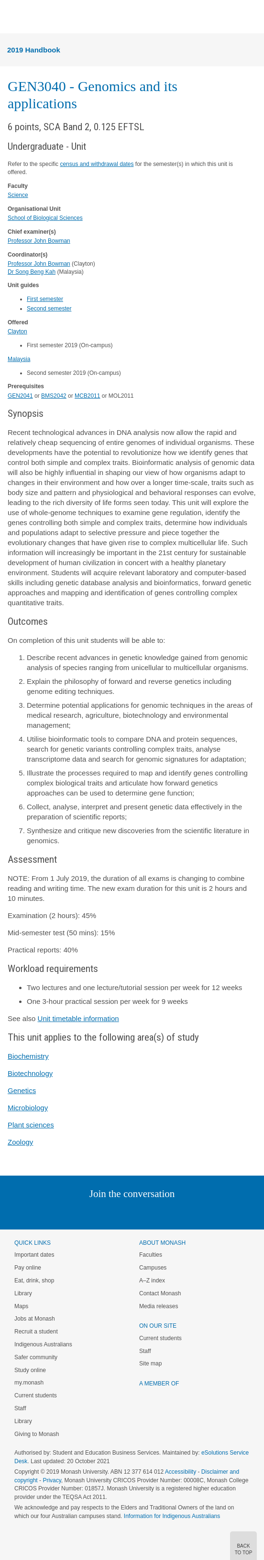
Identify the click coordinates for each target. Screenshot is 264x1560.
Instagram (64, 1213)
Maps (21, 1306)
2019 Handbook (33, 50)
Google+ (139, 1213)
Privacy (52, 1480)
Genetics (22, 1090)
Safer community (35, 1357)
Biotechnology (30, 1073)
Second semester (49, 308)
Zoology (20, 1142)
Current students (35, 1395)
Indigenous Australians (43, 1344)
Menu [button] (12, 17)
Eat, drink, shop (34, 1280)
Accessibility (180, 1471)
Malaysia (19, 359)
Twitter (104, 1213)
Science (18, 195)
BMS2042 (53, 396)
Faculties (150, 1254)
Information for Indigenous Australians (172, 1516)
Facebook (122, 1213)
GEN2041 (20, 396)
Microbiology (28, 1108)
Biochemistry (28, 1056)
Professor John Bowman (39, 241)
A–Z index (152, 1280)
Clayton (17, 331)
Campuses (152, 1267)
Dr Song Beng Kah (31, 272)
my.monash (29, 1382)
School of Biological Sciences (45, 218)
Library (23, 1293)
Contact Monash (160, 1293)
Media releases (158, 1306)
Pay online (27, 1267)
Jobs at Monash (34, 1318)
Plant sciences (31, 1125)
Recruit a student (36, 1331)
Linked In (84, 1213)
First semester (45, 299)
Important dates (34, 1254)
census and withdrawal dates (96, 164)
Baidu (198, 1213)
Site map (150, 1363)
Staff (20, 1408)
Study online (30, 1370)
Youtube (178, 1213)
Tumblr (159, 1213)
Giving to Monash (36, 1434)
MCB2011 (87, 396)
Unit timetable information (78, 1018)
